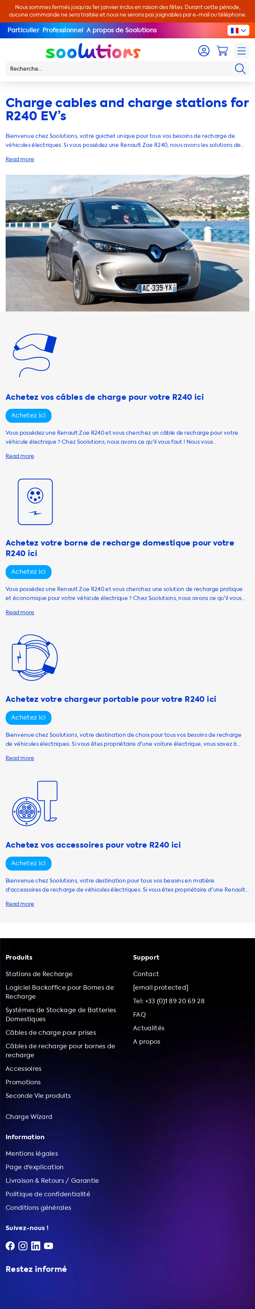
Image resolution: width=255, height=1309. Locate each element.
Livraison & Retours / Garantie (52, 1181)
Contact (146, 974)
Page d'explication (35, 1167)
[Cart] (222, 50)
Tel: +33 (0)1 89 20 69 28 (169, 1001)
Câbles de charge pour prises (51, 1033)
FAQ (139, 1015)
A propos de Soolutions (121, 30)
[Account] (203, 50)
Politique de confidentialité (48, 1194)
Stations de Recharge (39, 974)
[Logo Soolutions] (93, 50)
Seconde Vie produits (38, 1096)
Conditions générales (38, 1208)
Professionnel (62, 30)
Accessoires (24, 1069)
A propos (147, 1042)
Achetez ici (28, 415)
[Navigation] (241, 51)
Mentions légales (32, 1154)
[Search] (240, 68)
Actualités (148, 1028)
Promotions (23, 1082)
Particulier (23, 30)
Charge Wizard (29, 1117)
